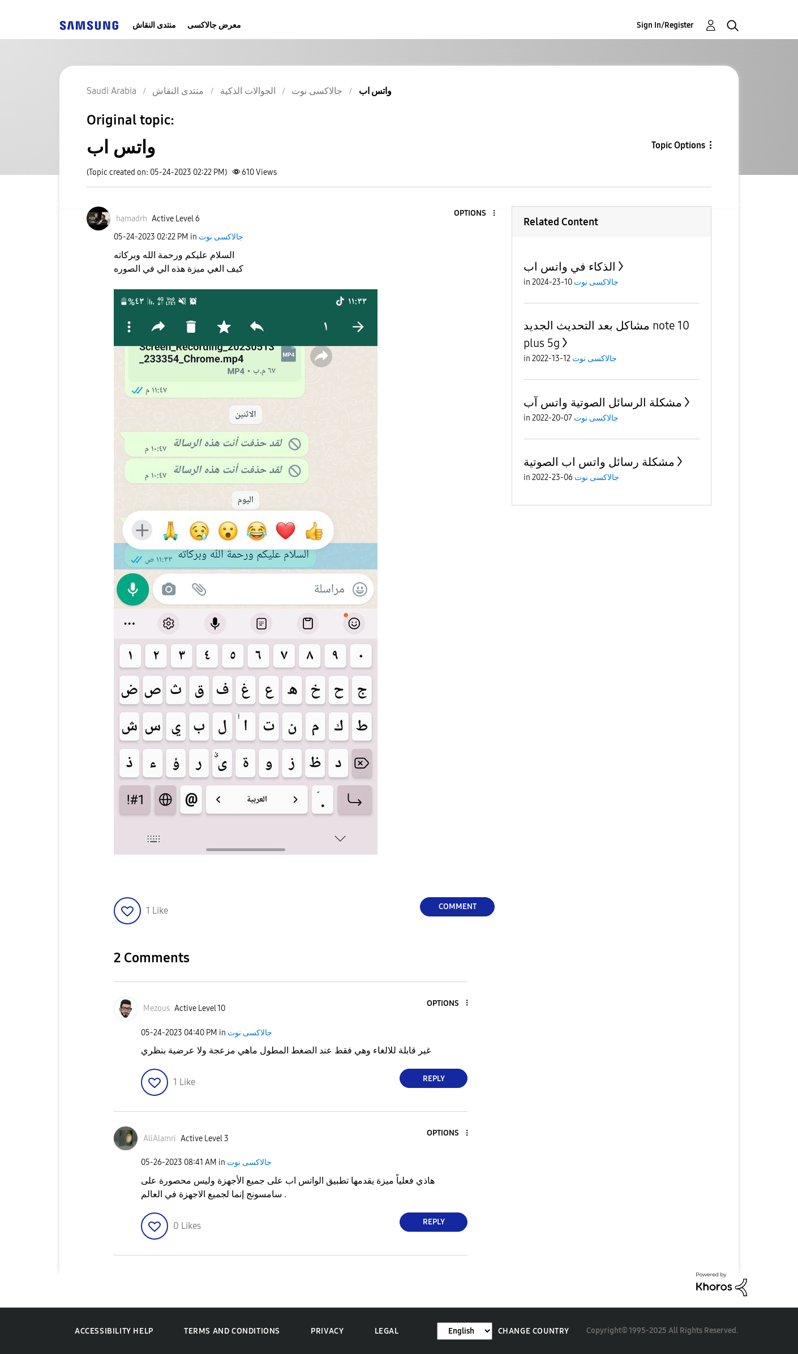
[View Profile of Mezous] (156, 1008)
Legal (387, 1331)
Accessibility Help (114, 1331)
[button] (475, 213)
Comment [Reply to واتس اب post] (458, 906)
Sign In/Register (665, 25)
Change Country (533, 1331)
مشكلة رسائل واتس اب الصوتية (599, 462)
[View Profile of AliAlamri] (159, 1138)
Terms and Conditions (232, 1331)
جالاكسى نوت (221, 237)
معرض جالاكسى (214, 25)
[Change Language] (464, 1331)
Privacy (327, 1331)
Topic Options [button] (678, 145)
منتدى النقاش (154, 25)
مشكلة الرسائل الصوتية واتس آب (603, 402)
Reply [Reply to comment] (434, 1078)
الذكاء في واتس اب (570, 266)
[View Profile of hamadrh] (131, 219)
